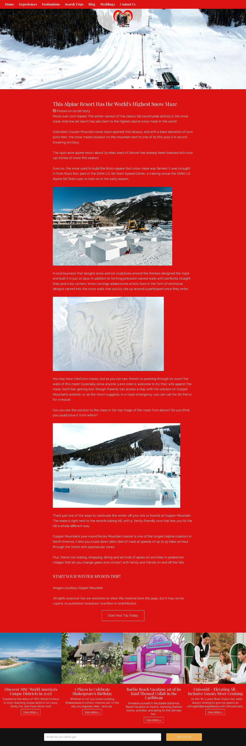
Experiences (28, 4)
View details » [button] (30, 712)
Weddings (107, 4)
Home (9, 4)
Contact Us (127, 4)
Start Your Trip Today (123, 615)
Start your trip (184, 737)
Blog (91, 4)
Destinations (51, 4)
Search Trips (74, 4)
